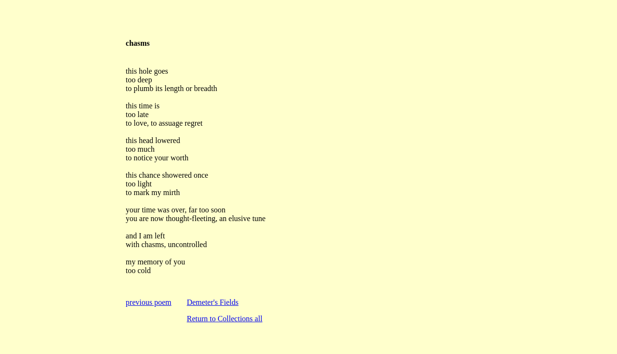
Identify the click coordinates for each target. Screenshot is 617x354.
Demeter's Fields (212, 302)
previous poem (149, 302)
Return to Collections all (224, 319)
